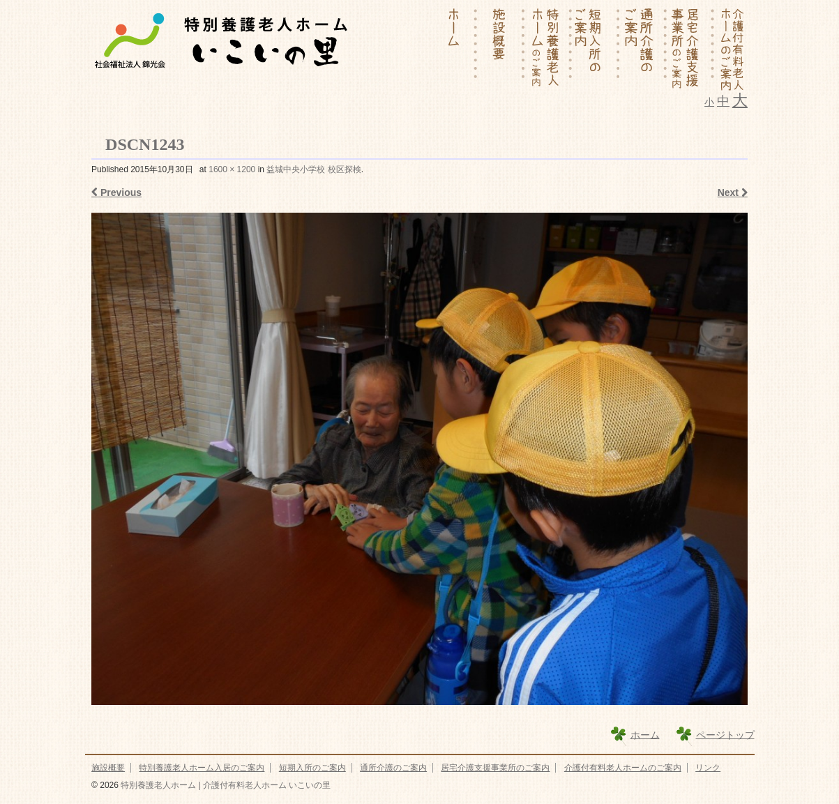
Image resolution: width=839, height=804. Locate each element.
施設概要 (108, 768)
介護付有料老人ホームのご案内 (622, 768)
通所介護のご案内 (393, 768)
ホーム (645, 734)
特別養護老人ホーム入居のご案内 (201, 768)
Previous (116, 192)
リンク (707, 768)
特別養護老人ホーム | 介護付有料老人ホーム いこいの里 (225, 785)
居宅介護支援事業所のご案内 (495, 768)
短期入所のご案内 (312, 768)
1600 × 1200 (232, 169)
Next (733, 192)
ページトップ (725, 734)
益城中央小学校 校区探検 (313, 169)
